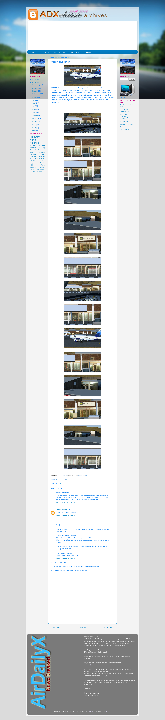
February (35, 115)
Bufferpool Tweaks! (126, 124)
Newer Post (56, 628)
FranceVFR (36, 171)
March (34, 112)
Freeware (35, 136)
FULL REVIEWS (44, 52)
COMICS (87, 52)
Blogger (107, 711)
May (33, 106)
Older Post (109, 628)
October (35, 91)
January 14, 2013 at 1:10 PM (65, 502)
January (35, 118)
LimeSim (42, 156)
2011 (34, 125)
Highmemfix (124, 121)
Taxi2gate (33, 167)
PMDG (32, 158)
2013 (34, 82)
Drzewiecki (33, 152)
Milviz (31, 165)
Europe (33, 145)
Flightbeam (33, 156)
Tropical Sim (34, 161)
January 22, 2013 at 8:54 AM (65, 558)
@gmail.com (94, 665)
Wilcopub (33, 154)
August (34, 97)
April (33, 109)
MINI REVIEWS (74, 52)
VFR (43, 145)
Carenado (33, 150)
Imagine (42, 163)
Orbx (39, 145)
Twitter (64, 475)
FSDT (39, 148)
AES (31, 171)
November (35, 88)
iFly (44, 148)
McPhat (41, 171)
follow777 (92, 711)
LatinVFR (33, 169)
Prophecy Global (62, 509)
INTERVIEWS (59, 52)
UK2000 (42, 167)
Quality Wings (40, 158)
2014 (34, 79)
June (33, 103)
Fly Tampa (41, 152)
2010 (34, 128)
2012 (34, 122)
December (35, 85)
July (33, 100)
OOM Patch (124, 114)
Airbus (43, 154)
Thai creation (41, 169)
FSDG (43, 161)
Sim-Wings (41, 165)
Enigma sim (34, 163)
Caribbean (41, 150)
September (36, 94)
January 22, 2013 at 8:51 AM (65, 515)
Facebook (82, 475)
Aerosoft (33, 148)
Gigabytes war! (125, 127)
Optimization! (124, 130)
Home (32, 52)
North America (34, 141)
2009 (34, 131)
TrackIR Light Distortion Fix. (124, 110)
